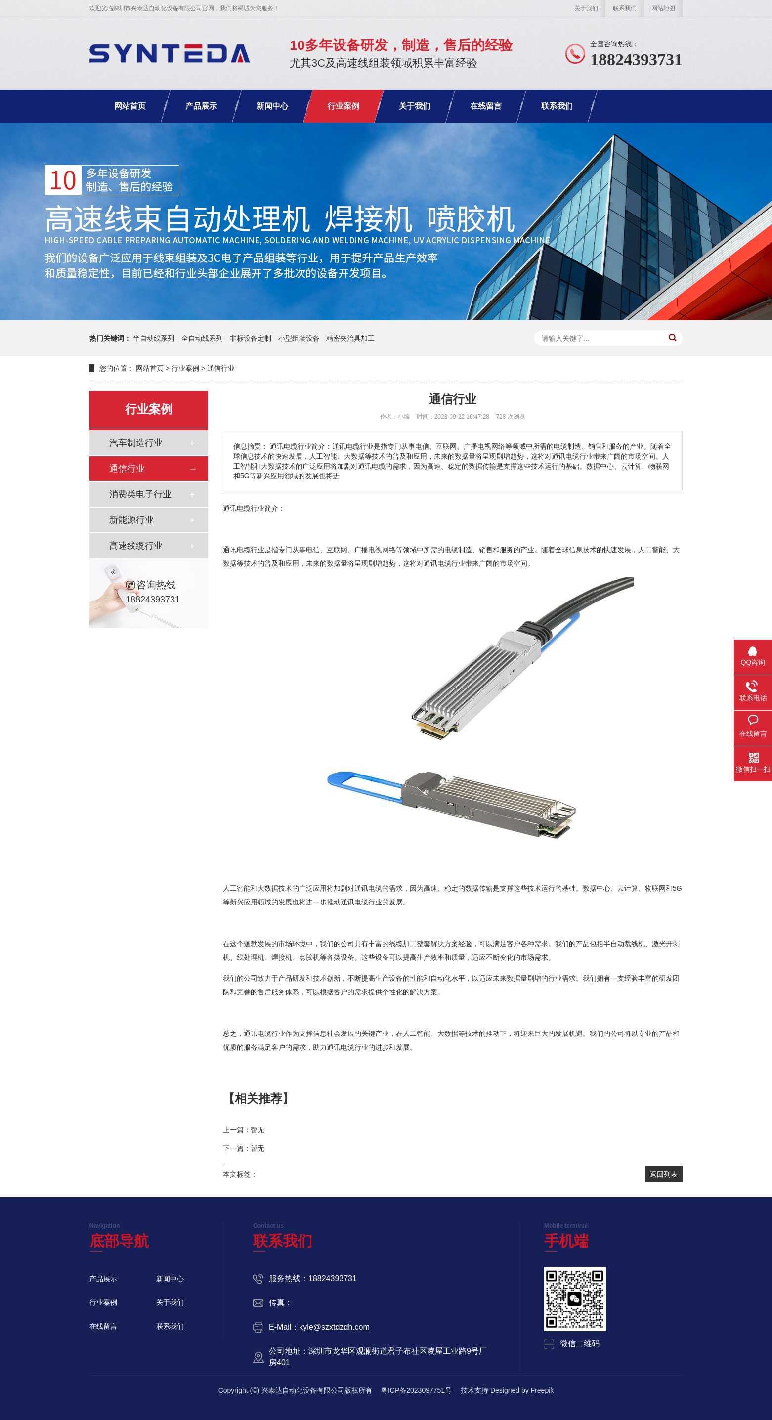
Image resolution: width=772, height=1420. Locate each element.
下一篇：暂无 (243, 1148)
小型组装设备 (299, 338)
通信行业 (221, 368)
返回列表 (664, 1174)
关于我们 (586, 8)
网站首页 (130, 106)
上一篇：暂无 (243, 1130)
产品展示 (201, 106)
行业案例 (343, 106)
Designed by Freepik (522, 1390)
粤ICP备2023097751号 (416, 1390)
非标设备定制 (250, 338)
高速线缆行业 (136, 546)
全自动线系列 (202, 338)
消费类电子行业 (140, 494)
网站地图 (663, 8)
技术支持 (474, 1390)
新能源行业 (131, 520)
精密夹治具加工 (350, 338)
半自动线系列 (153, 338)
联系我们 (625, 8)
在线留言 (486, 106)
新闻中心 (272, 106)
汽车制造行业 (136, 443)
